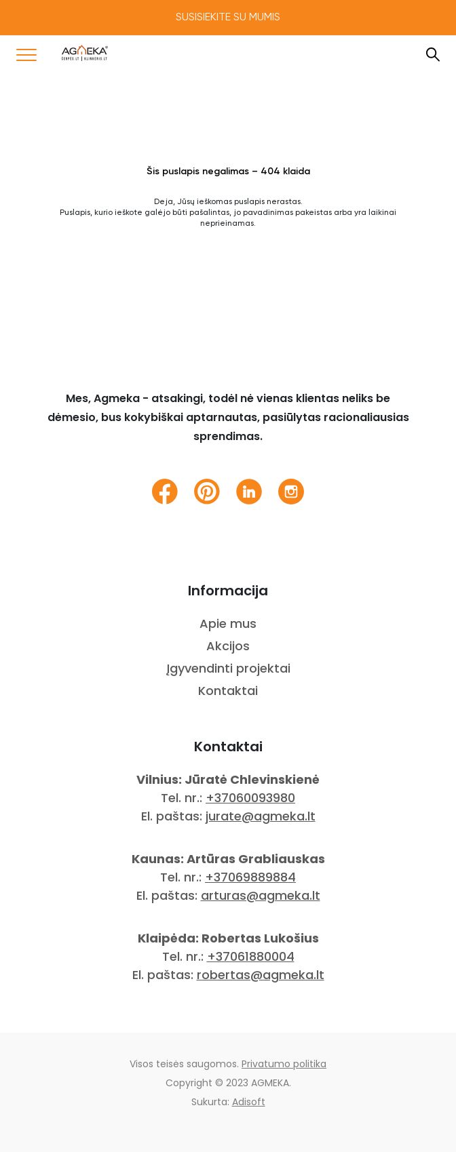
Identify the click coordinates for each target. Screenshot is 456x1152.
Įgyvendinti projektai (228, 668)
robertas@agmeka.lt (260, 974)
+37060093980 (250, 797)
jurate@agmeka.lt (261, 816)
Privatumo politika (284, 1064)
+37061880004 (250, 956)
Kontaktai (228, 690)
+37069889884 (250, 877)
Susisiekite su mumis (228, 17)
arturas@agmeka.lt (260, 895)
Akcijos (228, 645)
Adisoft (248, 1102)
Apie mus (228, 623)
